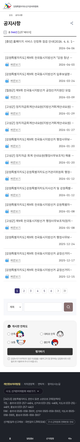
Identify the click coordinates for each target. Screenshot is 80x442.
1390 (37, 421)
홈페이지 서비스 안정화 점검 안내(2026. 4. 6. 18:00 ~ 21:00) (40, 41)
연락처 (41, 384)
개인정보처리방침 (12, 384)
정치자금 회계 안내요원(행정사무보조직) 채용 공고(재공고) (40, 155)
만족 (13, 334)
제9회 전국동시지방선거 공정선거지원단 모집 (38, 90)
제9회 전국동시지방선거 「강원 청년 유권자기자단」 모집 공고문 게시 (40, 58)
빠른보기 (15, 64)
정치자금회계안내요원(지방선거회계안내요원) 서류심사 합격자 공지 (40, 123)
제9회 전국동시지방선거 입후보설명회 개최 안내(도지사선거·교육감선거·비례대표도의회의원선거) (40, 74)
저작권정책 (29, 384)
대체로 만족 (49, 334)
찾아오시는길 (54, 384)
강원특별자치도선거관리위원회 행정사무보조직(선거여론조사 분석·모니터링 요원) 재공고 (40, 172)
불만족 (47, 342)
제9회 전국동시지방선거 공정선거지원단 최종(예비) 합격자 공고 (40, 253)
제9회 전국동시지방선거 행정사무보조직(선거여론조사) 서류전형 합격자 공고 (40, 139)
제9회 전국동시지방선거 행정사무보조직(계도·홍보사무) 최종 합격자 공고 (40, 237)
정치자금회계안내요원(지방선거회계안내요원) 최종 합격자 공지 (40, 107)
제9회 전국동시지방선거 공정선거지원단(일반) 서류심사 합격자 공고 (40, 270)
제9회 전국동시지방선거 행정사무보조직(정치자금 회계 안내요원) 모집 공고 (40, 221)
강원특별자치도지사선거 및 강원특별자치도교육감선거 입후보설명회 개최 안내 (40, 188)
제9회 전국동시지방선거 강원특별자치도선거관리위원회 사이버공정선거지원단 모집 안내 (40, 204)
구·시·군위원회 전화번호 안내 (60, 422)
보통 (13, 342)
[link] (17, 291)
